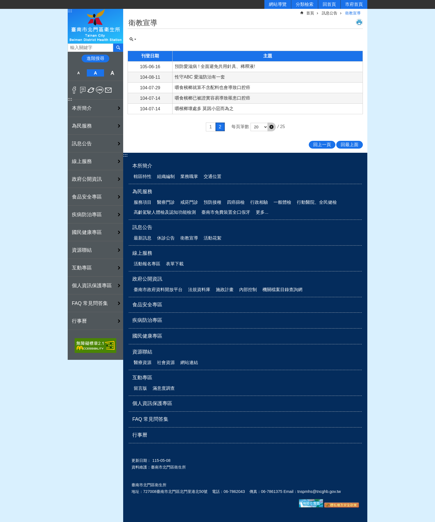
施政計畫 (225, 289)
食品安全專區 (87, 197)
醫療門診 (166, 202)
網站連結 (189, 362)
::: (70, 10)
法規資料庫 (199, 289)
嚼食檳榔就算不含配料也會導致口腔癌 (212, 87)
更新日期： (141, 460)
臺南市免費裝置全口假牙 (225, 212)
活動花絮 (212, 238)
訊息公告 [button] (82, 143)
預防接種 (212, 202)
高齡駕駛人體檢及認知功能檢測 (165, 212)
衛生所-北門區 (95, 26)
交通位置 (212, 176)
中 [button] (95, 73)
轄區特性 (142, 176)
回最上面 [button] (349, 144)
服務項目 (142, 202)
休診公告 (166, 238)
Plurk (83, 90)
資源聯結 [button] (82, 250)
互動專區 (142, 377)
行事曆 (79, 321)
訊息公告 (329, 13)
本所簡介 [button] (82, 108)
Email (108, 90)
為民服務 (142, 191)
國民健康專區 (87, 232)
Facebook (74, 90)
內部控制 (248, 289)
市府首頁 (354, 4)
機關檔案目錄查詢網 (282, 289)
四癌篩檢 (236, 202)
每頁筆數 (240, 126)
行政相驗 (259, 202)
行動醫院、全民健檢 (317, 202)
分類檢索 (304, 4)
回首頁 (329, 4)
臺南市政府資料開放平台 (158, 289)
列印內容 (359, 22)
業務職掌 (189, 176)
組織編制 (166, 176)
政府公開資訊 (147, 279)
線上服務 (142, 253)
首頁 (310, 13)
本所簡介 (142, 166)
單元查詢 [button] (133, 39)
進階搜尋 (95, 58)
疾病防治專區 (87, 214)
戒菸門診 (189, 202)
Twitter (91, 90)
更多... (262, 212)
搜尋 (72, 46)
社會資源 (166, 362)
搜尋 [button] (118, 48)
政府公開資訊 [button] (87, 179)
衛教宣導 (353, 13)
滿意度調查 (164, 388)
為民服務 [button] (82, 126)
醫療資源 (142, 362)
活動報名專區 (147, 263)
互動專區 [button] (82, 268)
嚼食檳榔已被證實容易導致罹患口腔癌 (212, 98)
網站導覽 (278, 4)
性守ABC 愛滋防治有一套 (200, 77)
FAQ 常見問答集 (90, 303)
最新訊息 (142, 238)
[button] (271, 127)
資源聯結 (142, 352)
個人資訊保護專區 (92, 285)
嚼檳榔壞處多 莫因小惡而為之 (204, 108)
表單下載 (175, 263)
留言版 (140, 388)
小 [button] (78, 73)
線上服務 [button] (82, 161)
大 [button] (112, 73)
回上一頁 (322, 144)
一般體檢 (282, 202)
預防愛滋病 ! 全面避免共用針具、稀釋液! (215, 66)
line (99, 90)
